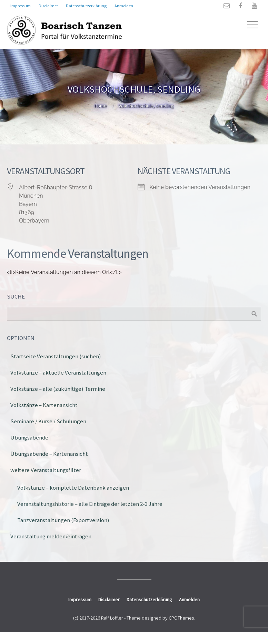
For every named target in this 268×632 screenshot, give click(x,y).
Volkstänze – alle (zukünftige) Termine (57, 389)
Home (101, 106)
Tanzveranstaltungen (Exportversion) (63, 520)
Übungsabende (29, 437)
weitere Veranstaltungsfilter (45, 470)
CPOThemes (181, 618)
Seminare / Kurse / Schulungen (48, 421)
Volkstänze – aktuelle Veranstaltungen (58, 372)
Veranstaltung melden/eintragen (50, 536)
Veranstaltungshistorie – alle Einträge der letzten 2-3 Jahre (89, 504)
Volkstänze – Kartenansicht (44, 405)
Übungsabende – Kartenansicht (49, 454)
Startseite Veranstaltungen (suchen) (55, 356)
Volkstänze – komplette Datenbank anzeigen (73, 487)
